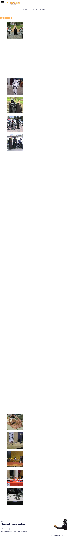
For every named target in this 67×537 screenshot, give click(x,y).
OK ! (11, 535)
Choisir (33, 535)
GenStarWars (23, 9)
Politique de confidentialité (56, 535)
